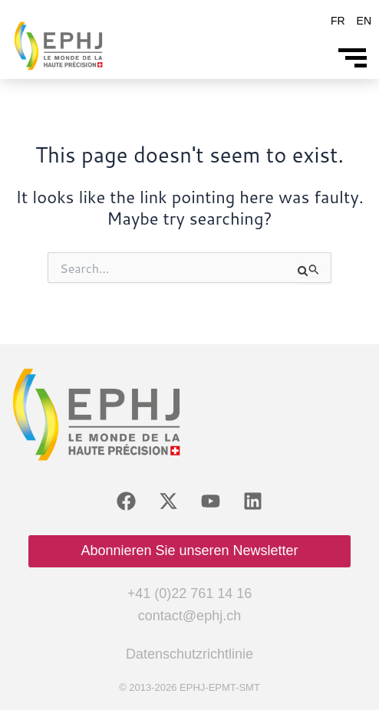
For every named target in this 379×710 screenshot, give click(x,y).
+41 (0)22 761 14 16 (189, 593)
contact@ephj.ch (189, 615)
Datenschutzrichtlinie (189, 654)
